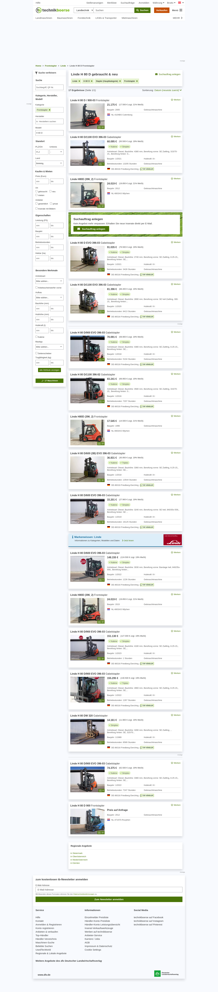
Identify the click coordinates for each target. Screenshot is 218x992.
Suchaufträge (128, 2)
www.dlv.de (44, 974)
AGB (87, 942)
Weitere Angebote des (69, 960)
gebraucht (41, 191)
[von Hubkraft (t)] (42, 330)
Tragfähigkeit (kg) (43, 357)
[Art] (36, 191)
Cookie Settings (93, 949)
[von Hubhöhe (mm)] (42, 319)
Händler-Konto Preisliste (97, 921)
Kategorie (39, 105)
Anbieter (39, 200)
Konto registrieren (45, 928)
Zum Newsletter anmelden (109, 899)
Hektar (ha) (40, 253)
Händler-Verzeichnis (46, 939)
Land (37, 158)
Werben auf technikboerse (98, 931)
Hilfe (38, 2)
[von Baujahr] (42, 236)
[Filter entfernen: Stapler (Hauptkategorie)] (108, 81)
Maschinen (49, 380)
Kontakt (40, 921)
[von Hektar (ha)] (42, 258)
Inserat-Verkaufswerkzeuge (99, 928)
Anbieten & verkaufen (47, 931)
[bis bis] (57, 181)
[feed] (125, 466)
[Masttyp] (49, 347)
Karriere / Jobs (92, 939)
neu (52, 191)
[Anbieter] (36, 203)
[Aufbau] (49, 297)
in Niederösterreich (79, 860)
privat (54, 203)
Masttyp (39, 342)
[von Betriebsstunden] (42, 247)
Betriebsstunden (42, 242)
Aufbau (38, 292)
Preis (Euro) (40, 176)
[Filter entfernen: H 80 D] (88, 81)
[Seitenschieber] (36, 353)
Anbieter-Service (93, 935)
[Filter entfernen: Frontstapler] (131, 81)
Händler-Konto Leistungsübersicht (102, 924)
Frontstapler (43, 110)
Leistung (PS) (41, 220)
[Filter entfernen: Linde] (76, 81)
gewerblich (41, 203)
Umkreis (53, 147)
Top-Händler (42, 935)
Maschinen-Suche (45, 942)
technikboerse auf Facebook (148, 917)
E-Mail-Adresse (42, 885)
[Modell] (49, 133)
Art (36, 188)
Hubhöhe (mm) (42, 314)
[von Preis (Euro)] (42, 181)
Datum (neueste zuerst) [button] (168, 90)
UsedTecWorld (43, 949)
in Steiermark (76, 853)
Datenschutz (105, 946)
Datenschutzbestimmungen (83, 894)
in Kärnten (75, 863)
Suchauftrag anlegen (167, 74)
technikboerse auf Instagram (148, 921)
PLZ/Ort (39, 147)
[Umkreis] (56, 152)
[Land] (49, 163)
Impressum (90, 946)
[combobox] (49, 121)
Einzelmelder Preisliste (97, 917)
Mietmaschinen (130, 18)
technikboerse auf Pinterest (148, 924)
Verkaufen (161, 10)
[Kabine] (36, 337)
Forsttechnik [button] (84, 18)
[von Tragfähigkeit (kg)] (42, 362)
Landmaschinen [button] (44, 18)
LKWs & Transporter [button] (106, 18)
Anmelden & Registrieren (49, 924)
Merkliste (112, 2)
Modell (38, 128)
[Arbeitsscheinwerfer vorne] (36, 287)
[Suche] (49, 87)
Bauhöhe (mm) (42, 303)
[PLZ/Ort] (41, 152)
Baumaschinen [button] (65, 18)
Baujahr (38, 231)
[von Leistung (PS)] (42, 225)
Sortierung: (148, 90)
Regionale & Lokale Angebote (51, 953)
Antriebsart (40, 276)
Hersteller (39, 116)
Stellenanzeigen (94, 2)
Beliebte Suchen (44, 946)
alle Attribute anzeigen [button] (49, 370)
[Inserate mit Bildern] (36, 208)
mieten (39, 195)
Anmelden (144, 2)
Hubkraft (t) (40, 325)
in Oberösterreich (78, 856)
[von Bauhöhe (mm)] (42, 308)
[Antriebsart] (49, 281)
